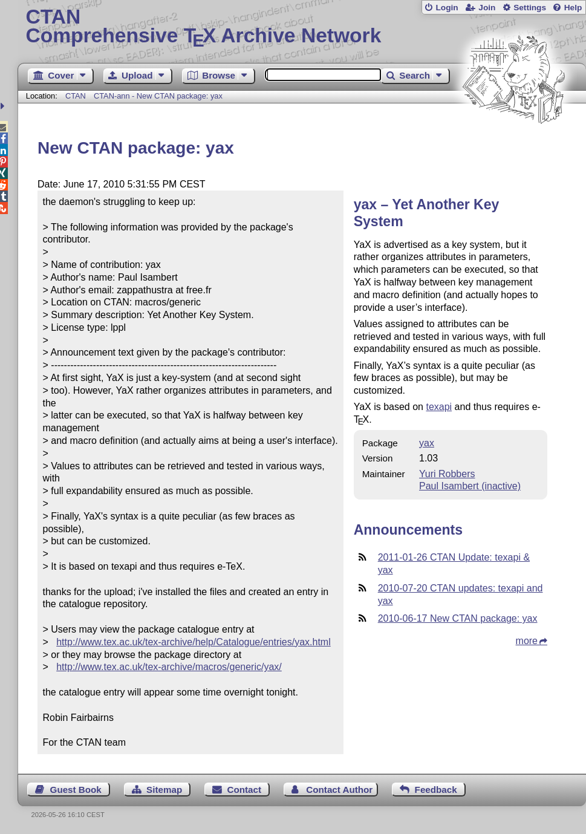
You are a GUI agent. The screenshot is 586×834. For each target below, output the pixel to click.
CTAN (75, 95)
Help (573, 7)
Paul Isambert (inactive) (470, 486)
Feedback (436, 789)
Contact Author (339, 789)
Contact (244, 789)
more (527, 641)
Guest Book (76, 789)
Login (446, 7)
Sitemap (164, 789)
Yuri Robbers (447, 474)
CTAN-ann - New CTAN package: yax (158, 95)
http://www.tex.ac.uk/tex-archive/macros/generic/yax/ (169, 667)
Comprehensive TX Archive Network (301, 27)
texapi (439, 407)
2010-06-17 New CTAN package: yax (458, 618)
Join (486, 7)
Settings (529, 7)
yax (426, 443)
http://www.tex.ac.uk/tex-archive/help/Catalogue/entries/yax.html (193, 642)
